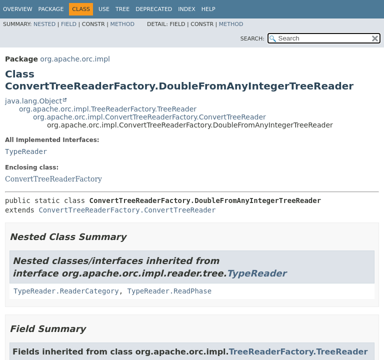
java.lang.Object (33, 101)
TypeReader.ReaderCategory (66, 291)
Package (51, 9)
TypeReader (26, 152)
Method (122, 24)
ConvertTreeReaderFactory (53, 179)
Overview (17, 9)
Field (68, 24)
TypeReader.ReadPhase (170, 291)
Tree (123, 9)
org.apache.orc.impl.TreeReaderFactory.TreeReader (107, 109)
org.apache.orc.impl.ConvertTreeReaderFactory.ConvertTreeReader (149, 117)
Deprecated (154, 9)
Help (209, 9)
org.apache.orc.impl (75, 59)
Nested (45, 24)
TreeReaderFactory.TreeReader (298, 351)
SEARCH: (252, 39)
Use (104, 9)
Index (186, 9)
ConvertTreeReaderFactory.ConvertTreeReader (127, 210)
